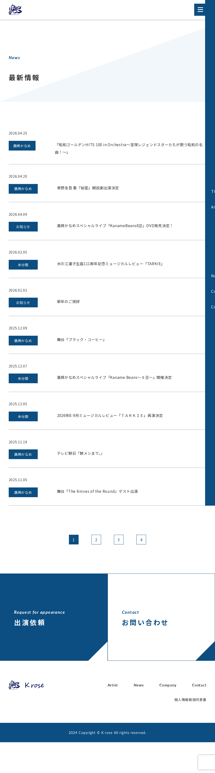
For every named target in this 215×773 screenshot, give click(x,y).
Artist (113, 716)
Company (168, 716)
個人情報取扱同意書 (190, 730)
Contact (199, 716)
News (138, 716)
